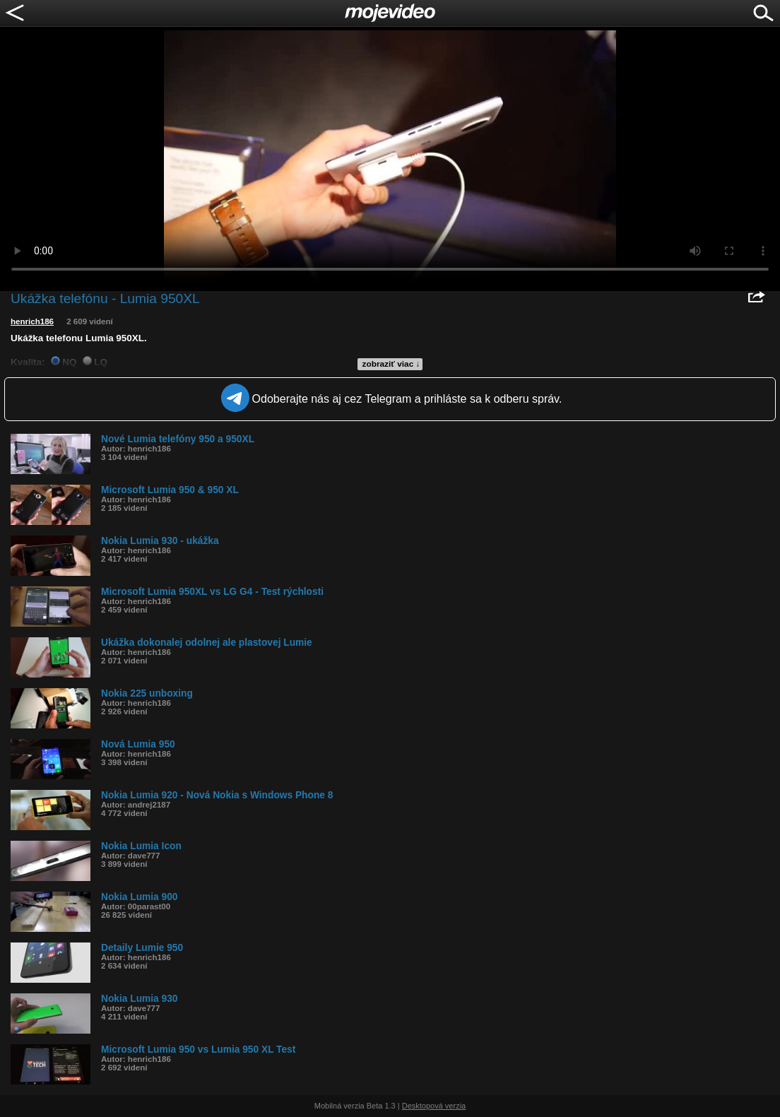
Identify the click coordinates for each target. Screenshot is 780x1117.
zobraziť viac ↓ (391, 364)
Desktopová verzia (434, 1105)
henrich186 (32, 321)
